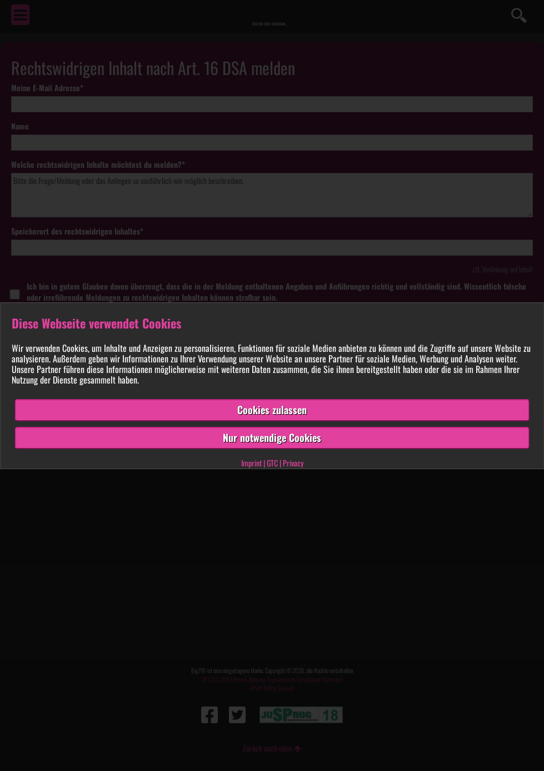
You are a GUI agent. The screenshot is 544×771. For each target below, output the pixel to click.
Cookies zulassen (272, 409)
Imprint (251, 463)
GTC (272, 463)
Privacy (293, 463)
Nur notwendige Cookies (272, 437)
